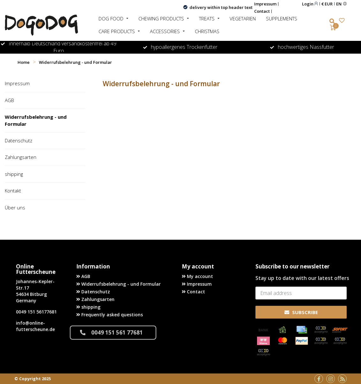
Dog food (111, 18)
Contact (262, 11)
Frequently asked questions (109, 314)
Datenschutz (18, 140)
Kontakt (13, 190)
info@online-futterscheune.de (35, 326)
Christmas (207, 31)
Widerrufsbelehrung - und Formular (36, 120)
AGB (9, 100)
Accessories (165, 31)
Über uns (15, 207)
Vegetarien (243, 18)
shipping (14, 173)
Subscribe (301, 312)
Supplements (281, 18)
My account (197, 276)
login (310, 3)
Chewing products (161, 18)
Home (24, 62)
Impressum (265, 4)
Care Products (117, 31)
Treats (207, 18)
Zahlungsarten (20, 157)
